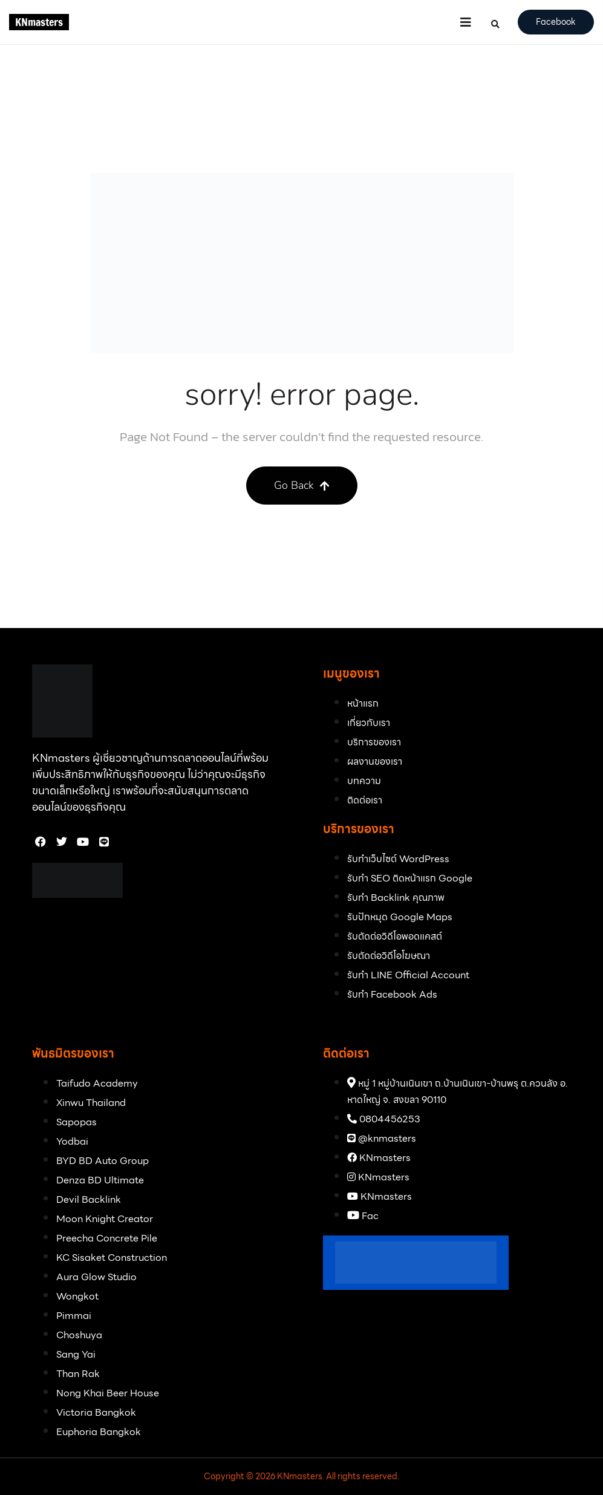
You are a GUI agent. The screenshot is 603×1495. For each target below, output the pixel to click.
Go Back (302, 485)
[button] (465, 22)
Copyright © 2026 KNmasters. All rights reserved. (301, 1476)
